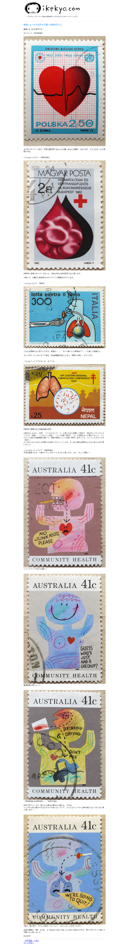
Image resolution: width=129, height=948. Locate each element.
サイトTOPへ (29, 943)
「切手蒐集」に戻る (31, 941)
